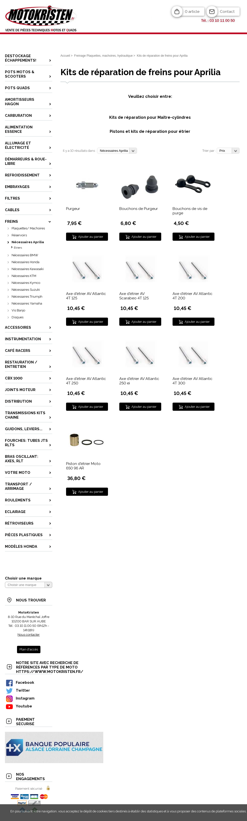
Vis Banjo (18, 310)
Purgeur (73, 208)
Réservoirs (19, 235)
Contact (227, 11)
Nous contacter (29, 634)
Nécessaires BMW (25, 255)
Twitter (17, 690)
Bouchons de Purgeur (138, 208)
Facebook (19, 682)
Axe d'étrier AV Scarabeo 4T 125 (134, 295)
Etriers (18, 247)
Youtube (18, 706)
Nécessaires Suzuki (26, 289)
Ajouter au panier (90, 237)
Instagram (20, 698)
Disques (17, 317)
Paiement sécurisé (28, 788)
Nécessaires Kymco (26, 283)
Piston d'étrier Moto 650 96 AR (83, 466)
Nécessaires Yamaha (27, 303)
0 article (192, 11)
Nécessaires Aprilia (28, 242)
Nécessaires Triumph (27, 296)
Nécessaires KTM (24, 276)
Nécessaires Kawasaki (28, 269)
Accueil (65, 55)
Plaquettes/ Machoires (28, 228)
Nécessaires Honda (25, 262)
